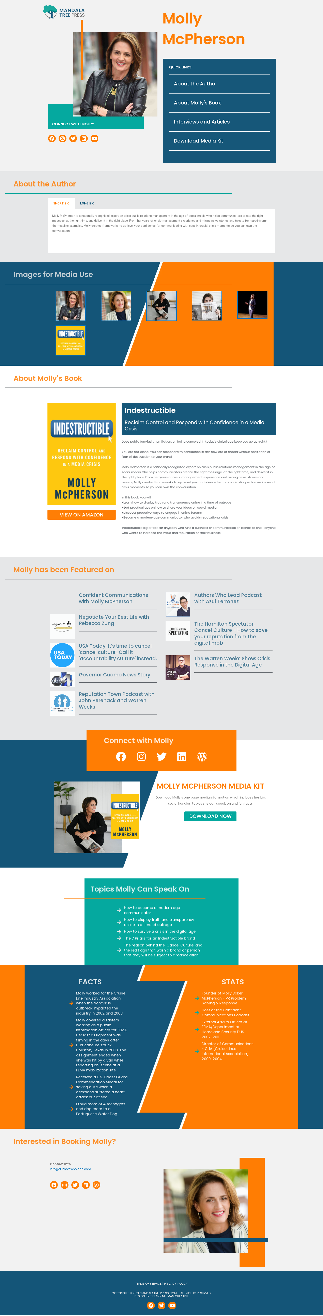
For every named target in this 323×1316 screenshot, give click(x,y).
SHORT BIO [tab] (61, 154)
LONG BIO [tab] (87, 154)
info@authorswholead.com (70, 1169)
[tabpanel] (161, 182)
